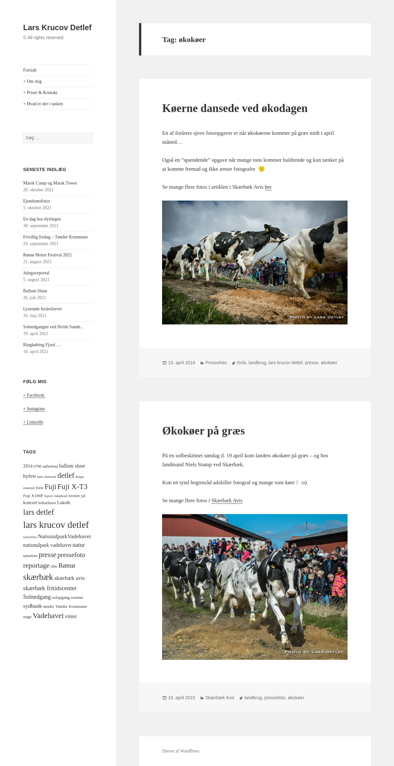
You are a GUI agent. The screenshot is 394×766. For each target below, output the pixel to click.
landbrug (257, 362)
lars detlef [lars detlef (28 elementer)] (38, 512)
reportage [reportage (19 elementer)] (36, 565)
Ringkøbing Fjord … (42, 344)
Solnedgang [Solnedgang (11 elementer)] (37, 597)
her (268, 187)
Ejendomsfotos (36, 201)
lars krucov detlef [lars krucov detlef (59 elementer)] (56, 525)
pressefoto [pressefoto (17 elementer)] (71, 555)
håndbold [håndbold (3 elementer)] (60, 496)
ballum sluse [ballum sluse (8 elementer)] (72, 466)
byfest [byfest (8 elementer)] (29, 476)
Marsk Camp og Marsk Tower (50, 183)
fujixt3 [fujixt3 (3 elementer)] (49, 496)
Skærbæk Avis (226, 500)
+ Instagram (34, 408)
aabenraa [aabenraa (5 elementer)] (50, 466)
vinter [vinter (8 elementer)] (71, 616)
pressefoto (275, 697)
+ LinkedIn (33, 422)
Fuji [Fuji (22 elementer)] (50, 487)
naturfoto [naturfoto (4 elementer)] (30, 556)
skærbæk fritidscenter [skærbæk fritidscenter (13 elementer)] (50, 588)
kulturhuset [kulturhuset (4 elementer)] (47, 503)
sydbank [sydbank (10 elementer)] (32, 606)
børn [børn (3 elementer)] (40, 476)
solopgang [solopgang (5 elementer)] (61, 597)
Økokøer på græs (203, 431)
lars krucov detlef (285, 362)
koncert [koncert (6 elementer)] (30, 502)
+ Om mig (32, 81)
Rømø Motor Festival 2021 (47, 255)
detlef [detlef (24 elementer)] (65, 475)
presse (311, 362)
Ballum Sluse (35, 290)
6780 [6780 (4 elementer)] (37, 466)
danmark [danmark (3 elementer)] (50, 476)
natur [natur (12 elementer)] (78, 544)
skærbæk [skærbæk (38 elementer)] (38, 577)
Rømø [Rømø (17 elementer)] (66, 565)
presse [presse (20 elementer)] (47, 555)
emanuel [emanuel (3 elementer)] (29, 488)
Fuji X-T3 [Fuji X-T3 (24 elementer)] (72, 486)
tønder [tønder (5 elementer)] (48, 606)
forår (241, 362)
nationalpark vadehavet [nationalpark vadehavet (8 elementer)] (47, 545)
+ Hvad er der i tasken (43, 103)
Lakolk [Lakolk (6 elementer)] (63, 502)
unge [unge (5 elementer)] (27, 616)
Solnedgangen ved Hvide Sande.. (52, 326)
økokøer (329, 362)
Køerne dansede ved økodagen (235, 108)
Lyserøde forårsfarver (42, 308)
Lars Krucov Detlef (57, 27)
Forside (30, 70)
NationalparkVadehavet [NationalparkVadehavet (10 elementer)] (64, 536)
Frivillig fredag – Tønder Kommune (55, 237)
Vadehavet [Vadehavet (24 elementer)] (48, 615)
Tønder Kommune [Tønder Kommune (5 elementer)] (71, 606)
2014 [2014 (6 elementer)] (27, 466)
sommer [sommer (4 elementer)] (77, 597)
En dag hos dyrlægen (42, 219)
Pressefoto (216, 362)
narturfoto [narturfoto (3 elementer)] (30, 537)
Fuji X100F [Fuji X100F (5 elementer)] (33, 495)
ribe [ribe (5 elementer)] (54, 566)
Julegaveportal (36, 273)
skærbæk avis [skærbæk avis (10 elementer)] (69, 578)
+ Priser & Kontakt (40, 92)
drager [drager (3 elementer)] (80, 476)
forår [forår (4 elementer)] (40, 488)
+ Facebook (34, 395)
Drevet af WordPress (180, 751)
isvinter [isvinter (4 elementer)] (74, 496)
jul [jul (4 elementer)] (83, 496)
